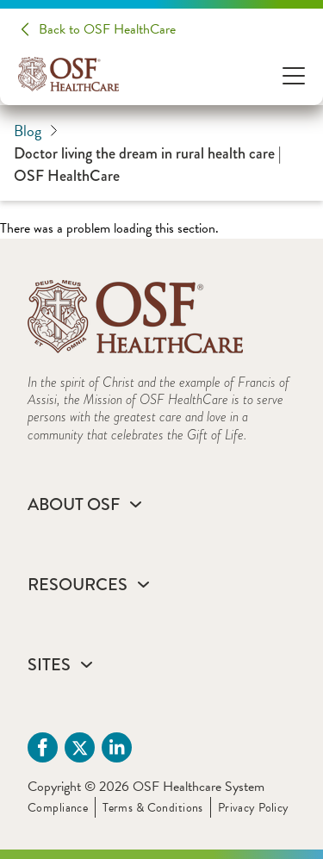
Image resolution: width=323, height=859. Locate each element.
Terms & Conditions (152, 808)
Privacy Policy (253, 808)
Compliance (58, 808)
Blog (36, 130)
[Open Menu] (294, 74)
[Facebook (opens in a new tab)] (43, 747)
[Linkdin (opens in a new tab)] (117, 747)
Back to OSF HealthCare (107, 29)
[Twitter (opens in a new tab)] (80, 747)
